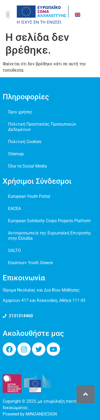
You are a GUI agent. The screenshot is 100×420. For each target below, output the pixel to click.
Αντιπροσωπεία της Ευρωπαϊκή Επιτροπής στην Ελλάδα (49, 235)
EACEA (14, 208)
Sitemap (16, 153)
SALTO (14, 250)
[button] (7, 14)
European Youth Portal (29, 196)
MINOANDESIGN (41, 414)
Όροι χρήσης (20, 111)
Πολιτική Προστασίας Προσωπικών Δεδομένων (42, 127)
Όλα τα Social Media (27, 166)
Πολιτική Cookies (24, 141)
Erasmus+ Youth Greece (30, 262)
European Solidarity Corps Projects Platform (49, 220)
